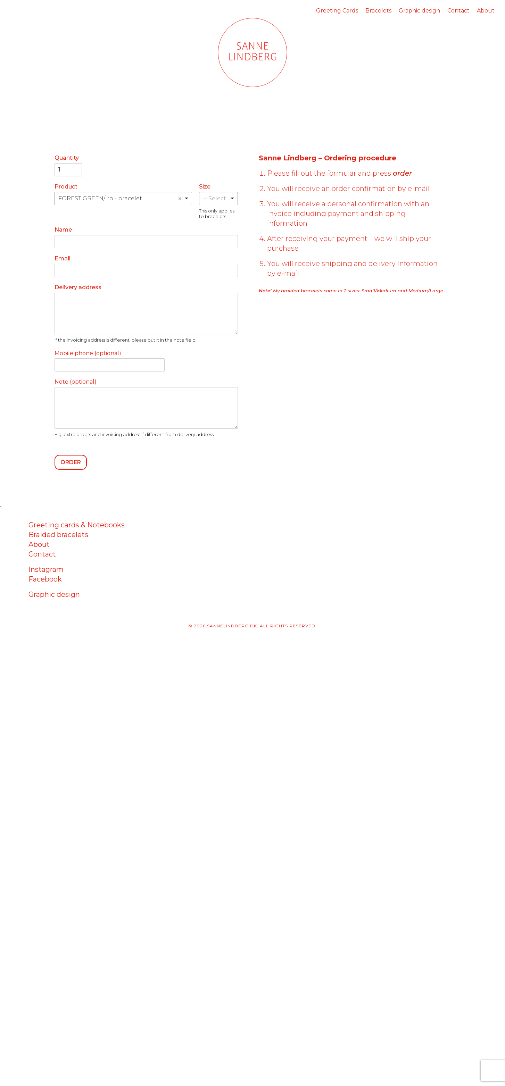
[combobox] (123, 198)
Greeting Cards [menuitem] (337, 10)
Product (66, 186)
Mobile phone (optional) (88, 353)
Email (63, 258)
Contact (42, 554)
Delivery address (78, 287)
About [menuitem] (486, 10)
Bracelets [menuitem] (378, 10)
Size (204, 186)
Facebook (45, 579)
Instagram (46, 569)
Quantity (67, 157)
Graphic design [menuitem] (419, 10)
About (39, 544)
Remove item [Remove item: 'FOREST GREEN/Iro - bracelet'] (179, 198)
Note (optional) (76, 381)
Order (70, 462)
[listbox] (218, 198)
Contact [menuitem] (458, 10)
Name (63, 229)
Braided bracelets (58, 535)
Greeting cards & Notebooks (76, 525)
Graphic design (54, 594)
